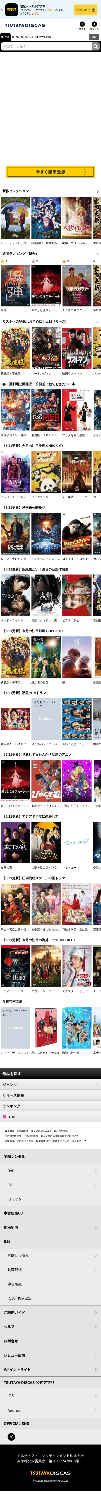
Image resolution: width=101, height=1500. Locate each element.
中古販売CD (58, 40)
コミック (37, 40)
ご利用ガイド (14, 1315)
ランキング (50, 1109)
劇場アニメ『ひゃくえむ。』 (49, 809)
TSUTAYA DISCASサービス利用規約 (49, 1134)
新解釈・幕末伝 (11, 376)
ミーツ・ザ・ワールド (15, 1056)
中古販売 (15, 1287)
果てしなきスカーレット (47, 313)
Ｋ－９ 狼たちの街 (13, 562)
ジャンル (50, 1088)
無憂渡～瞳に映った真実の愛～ (51, 932)
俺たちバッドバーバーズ (47, 747)
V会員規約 (22, 1134)
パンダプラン (39, 500)
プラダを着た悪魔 (73, 438)
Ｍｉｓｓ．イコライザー (77, 562)
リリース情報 (50, 1098)
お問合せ (11, 1344)
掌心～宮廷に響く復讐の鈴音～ (20, 932)
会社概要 (9, 1134)
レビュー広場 (14, 1358)
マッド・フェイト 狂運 (16, 623)
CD (22, 40)
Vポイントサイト (17, 1372)
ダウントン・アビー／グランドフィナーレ (58, 994)
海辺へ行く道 (70, 1056)
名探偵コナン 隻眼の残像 (18, 438)
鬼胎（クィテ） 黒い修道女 (49, 623)
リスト (82, 32)
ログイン (94, 32)
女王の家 (6, 871)
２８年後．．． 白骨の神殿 (80, 500)
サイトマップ (79, 1144)
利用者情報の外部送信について (52, 1144)
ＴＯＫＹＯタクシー (75, 313)
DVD (9, 40)
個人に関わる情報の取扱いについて (60, 1139)
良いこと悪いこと (73, 747)
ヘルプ (9, 1329)
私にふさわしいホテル (45, 1056)
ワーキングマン (41, 376)
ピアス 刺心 (70, 623)
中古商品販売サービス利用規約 (21, 1139)
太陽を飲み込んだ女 (44, 871)
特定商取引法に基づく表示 (19, 1144)
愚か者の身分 (39, 685)
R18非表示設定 (19, 1301)
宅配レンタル (18, 1258)
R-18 (50, 1120)
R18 (94, 40)
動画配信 (11, 1230)
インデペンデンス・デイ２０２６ (52, 562)
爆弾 (3, 313)
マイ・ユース (70, 871)
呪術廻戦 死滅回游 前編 (48, 246)
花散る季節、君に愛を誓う (79, 932)
